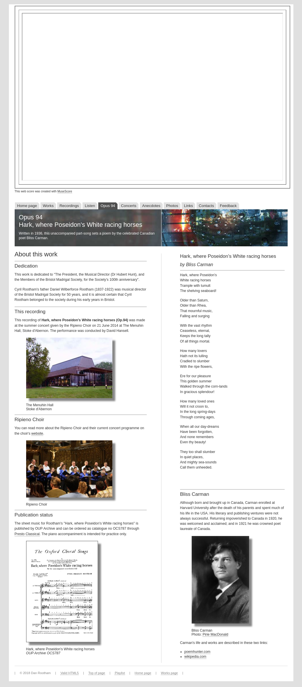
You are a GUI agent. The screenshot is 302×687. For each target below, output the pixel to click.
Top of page (97, 673)
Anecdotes (151, 206)
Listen (90, 206)
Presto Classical (27, 534)
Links (188, 206)
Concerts (128, 206)
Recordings (69, 206)
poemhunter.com (197, 652)
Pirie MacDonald (215, 634)
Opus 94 (108, 206)
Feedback (228, 206)
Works (48, 206)
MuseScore (64, 191)
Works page (169, 673)
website (37, 433)
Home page (27, 206)
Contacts (206, 206)
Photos (172, 206)
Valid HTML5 (69, 673)
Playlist (120, 673)
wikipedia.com (195, 657)
